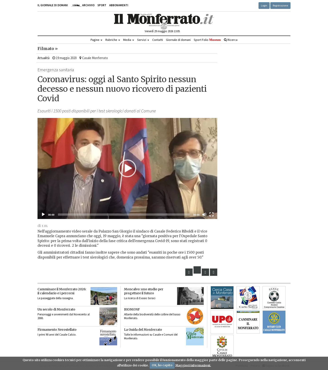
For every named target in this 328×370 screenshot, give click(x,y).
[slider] (124, 214)
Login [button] (264, 5)
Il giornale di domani (53, 5)
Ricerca (230, 40)
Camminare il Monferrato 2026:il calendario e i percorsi (62, 291)
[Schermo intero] (211, 214)
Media (128, 40)
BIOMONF (132, 309)
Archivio (83, 5)
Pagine (96, 40)
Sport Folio (207, 40)
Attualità (43, 58)
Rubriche (112, 40)
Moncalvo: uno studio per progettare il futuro (143, 291)
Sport (101, 5)
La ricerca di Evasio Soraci (139, 298)
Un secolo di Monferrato (56, 309)
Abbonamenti (118, 5)
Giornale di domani (178, 40)
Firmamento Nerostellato (57, 330)
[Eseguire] (43, 214)
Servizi (143, 40)
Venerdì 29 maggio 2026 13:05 (162, 31)
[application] (127, 168)
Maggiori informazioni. (193, 365)
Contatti (157, 40)
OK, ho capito (162, 365)
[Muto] (204, 214)
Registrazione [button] (280, 5)
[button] (127, 168)
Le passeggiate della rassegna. (55, 298)
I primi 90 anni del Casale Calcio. (57, 334)
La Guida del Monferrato (143, 330)
